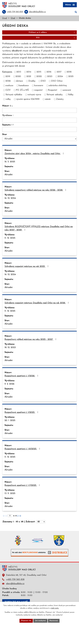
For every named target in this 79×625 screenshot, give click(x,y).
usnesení (67, 90)
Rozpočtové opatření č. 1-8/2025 (23, 449)
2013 (18, 72)
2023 (49, 77)
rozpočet (38, 90)
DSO (43, 81)
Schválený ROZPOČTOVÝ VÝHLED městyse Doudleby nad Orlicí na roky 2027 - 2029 (39, 228)
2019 (8, 77)
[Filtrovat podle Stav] (39, 139)
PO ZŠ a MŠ (22, 90)
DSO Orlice (57, 81)
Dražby (31, 81)
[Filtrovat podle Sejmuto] (39, 129)
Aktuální (8, 175)
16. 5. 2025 (10, 162)
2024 (60, 77)
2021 (28, 77)
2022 (39, 77)
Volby (70, 95)
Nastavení (54, 621)
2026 (8, 81)
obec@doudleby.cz (15, 584)
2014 (28, 72)
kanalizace (24, 86)
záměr (48, 99)
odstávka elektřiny (58, 86)
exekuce (9, 86)
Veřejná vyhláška (14, 95)
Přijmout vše (26, 621)
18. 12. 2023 (10, 348)
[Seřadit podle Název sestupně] (12, 106)
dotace (19, 81)
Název (6, 106)
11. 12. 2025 (10, 238)
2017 (59, 72)
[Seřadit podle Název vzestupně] (12, 105)
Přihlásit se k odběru (52, 33)
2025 (70, 77)
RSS (56, 38)
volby (8, 99)
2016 (49, 72)
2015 (39, 72)
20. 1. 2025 (10, 421)
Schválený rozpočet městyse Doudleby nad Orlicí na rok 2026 (37, 303)
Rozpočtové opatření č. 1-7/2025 (23, 485)
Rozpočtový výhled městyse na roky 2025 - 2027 (31, 339)
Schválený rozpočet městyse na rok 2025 (27, 266)
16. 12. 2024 (10, 198)
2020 (18, 77)
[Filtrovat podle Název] (39, 110)
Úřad (13, 18)
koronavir (38, 86)
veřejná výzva (34, 95)
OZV (8, 90)
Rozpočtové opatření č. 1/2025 (22, 412)
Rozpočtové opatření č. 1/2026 (22, 376)
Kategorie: (7, 72)
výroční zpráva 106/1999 (27, 99)
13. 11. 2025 (10, 494)
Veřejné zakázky (55, 95)
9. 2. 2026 (9, 384)
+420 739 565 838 (15, 579)
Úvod (4, 18)
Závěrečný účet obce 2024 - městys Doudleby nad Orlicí (35, 154)
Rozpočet (52, 90)
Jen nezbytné (40, 621)
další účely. (55, 608)
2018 (69, 72)
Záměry (60, 99)
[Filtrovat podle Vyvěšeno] (39, 120)
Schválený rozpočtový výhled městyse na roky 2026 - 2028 (36, 190)
